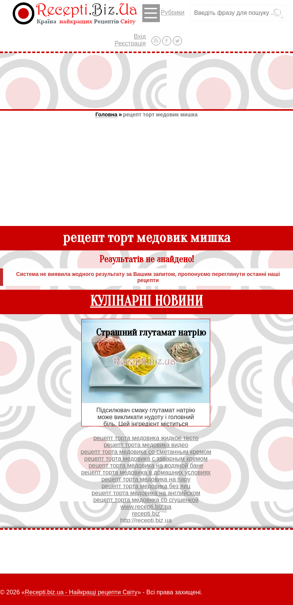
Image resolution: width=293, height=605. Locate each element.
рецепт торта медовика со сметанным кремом (145, 452)
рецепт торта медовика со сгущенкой (145, 500)
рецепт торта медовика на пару (146, 479)
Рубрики (163, 13)
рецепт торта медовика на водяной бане (146, 465)
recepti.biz (146, 513)
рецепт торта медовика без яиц (145, 486)
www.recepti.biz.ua (146, 506)
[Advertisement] (146, 81)
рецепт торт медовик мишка (160, 114)
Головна (106, 114)
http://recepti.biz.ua (146, 520)
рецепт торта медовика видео (146, 445)
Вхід (140, 36)
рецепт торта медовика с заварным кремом (146, 458)
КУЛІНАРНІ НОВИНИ (146, 301)
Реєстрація (130, 43)
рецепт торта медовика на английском (146, 493)
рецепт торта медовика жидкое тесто (146, 438)
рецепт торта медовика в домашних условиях (146, 472)
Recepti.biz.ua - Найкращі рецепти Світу (81, 592)
